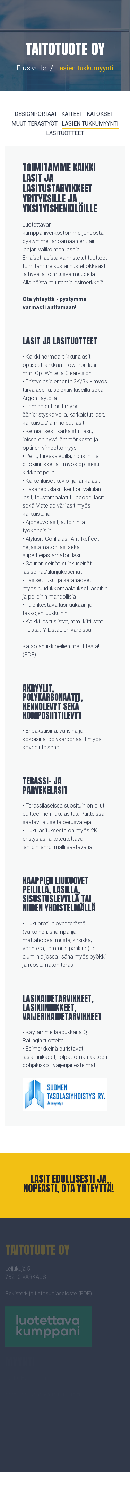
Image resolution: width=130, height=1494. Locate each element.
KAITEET (72, 114)
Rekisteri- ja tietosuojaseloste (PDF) (48, 1295)
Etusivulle (31, 68)
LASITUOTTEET (65, 133)
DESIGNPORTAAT (36, 114)
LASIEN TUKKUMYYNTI (90, 123)
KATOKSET (100, 114)
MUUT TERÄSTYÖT (34, 123)
